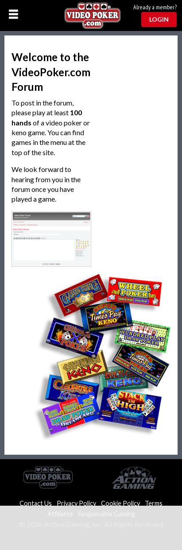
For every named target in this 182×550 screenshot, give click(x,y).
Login (159, 19)
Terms (154, 503)
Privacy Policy (76, 503)
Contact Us (35, 503)
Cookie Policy (120, 503)
